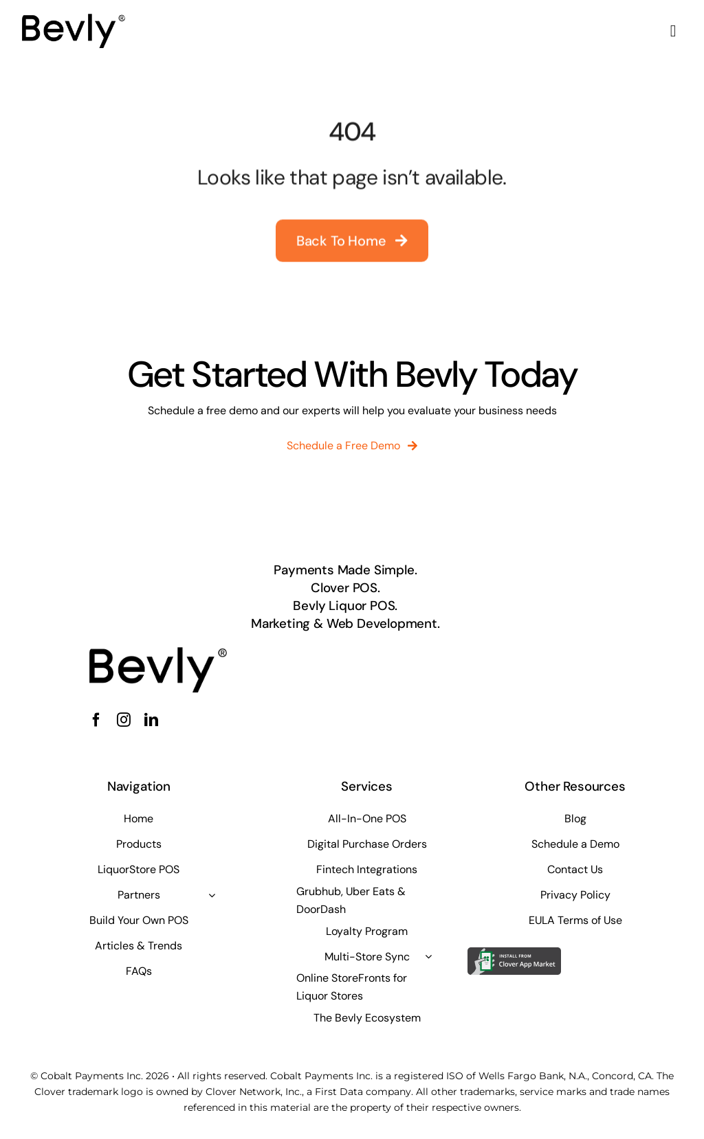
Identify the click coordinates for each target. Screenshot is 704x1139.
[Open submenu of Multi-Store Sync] (428, 956)
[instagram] (124, 720)
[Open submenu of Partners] (211, 895)
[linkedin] (151, 720)
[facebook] (96, 720)
